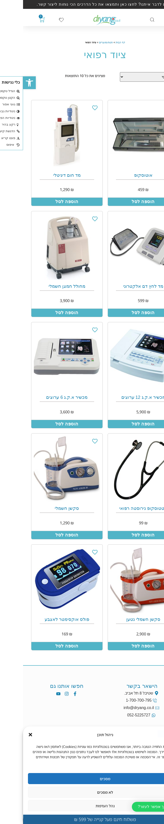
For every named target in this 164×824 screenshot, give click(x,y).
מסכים (82, 778)
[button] (6, 82)
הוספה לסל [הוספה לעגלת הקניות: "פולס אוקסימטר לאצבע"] (43, 646)
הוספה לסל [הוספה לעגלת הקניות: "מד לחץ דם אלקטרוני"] (120, 312)
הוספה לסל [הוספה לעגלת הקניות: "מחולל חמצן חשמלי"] (43, 312)
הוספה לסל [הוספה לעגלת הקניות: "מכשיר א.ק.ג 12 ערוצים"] (120, 423)
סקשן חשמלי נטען (120, 619)
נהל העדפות (82, 805)
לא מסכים (82, 792)
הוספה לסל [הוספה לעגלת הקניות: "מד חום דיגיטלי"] (43, 201)
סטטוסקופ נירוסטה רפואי (120, 508)
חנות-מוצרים (83, 42)
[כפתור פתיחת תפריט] (148, 20)
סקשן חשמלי (44, 508)
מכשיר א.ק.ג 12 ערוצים (120, 397)
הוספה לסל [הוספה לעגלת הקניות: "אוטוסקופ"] (120, 201)
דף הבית (97, 42)
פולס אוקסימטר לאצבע (44, 619)
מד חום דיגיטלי (44, 175)
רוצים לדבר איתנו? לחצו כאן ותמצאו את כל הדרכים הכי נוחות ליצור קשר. (82, 4)
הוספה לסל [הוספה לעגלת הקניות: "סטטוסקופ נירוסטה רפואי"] (120, 535)
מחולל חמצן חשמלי (43, 286)
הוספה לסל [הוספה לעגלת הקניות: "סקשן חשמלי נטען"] (120, 646)
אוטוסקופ (120, 175)
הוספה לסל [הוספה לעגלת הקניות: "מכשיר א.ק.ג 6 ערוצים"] (43, 423)
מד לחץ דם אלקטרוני (120, 286)
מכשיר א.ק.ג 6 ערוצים (43, 397)
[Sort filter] (126, 77)
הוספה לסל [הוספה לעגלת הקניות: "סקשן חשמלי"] (43, 535)
